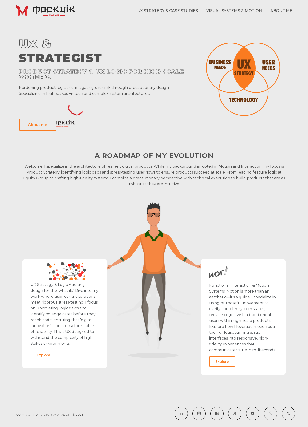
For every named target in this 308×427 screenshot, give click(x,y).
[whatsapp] (270, 413)
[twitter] (234, 413)
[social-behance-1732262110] (217, 413)
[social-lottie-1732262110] (288, 413)
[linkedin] (181, 413)
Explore (43, 355)
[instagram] (199, 413)
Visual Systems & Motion (234, 10)
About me (281, 10)
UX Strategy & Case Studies (167, 10)
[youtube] (252, 413)
